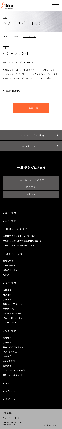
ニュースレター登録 (31, 135)
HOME (5, 36)
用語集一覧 (32, 108)
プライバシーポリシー (13, 418)
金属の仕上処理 (13, 90)
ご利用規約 (7, 413)
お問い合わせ (31, 146)
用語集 (15, 36)
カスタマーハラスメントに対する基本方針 (13, 423)
